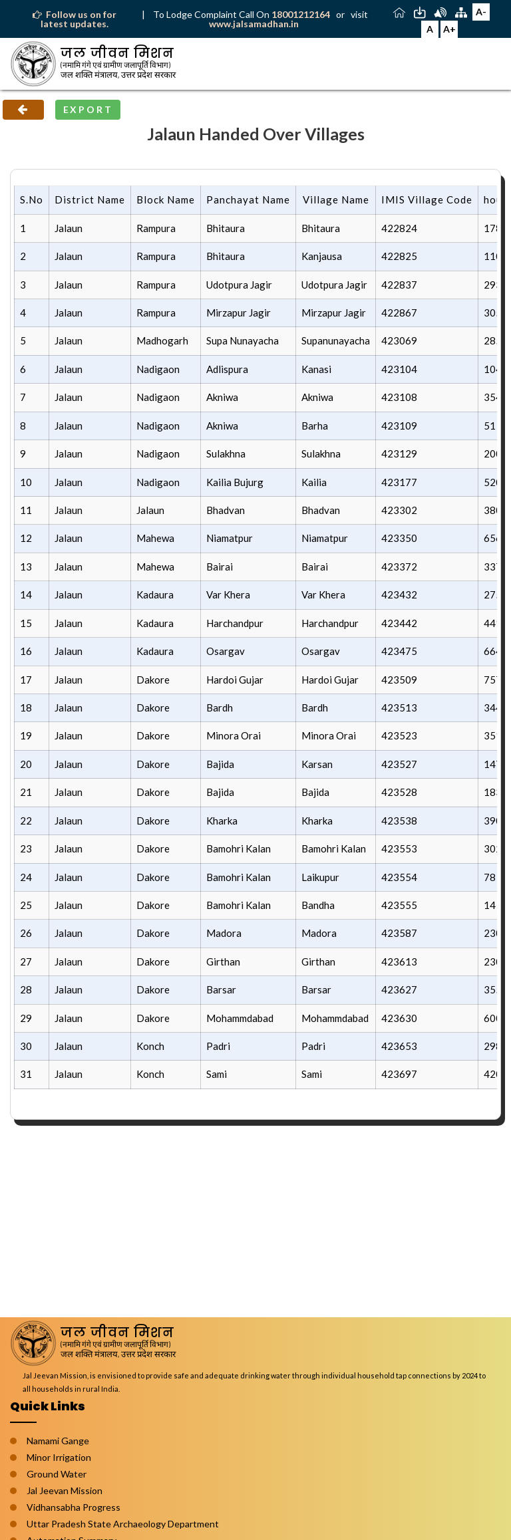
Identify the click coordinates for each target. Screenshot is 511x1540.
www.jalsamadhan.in (254, 23)
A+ (449, 29)
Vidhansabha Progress (73, 1507)
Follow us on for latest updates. (74, 19)
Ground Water (56, 1473)
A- (481, 11)
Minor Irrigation (59, 1457)
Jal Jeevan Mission (64, 1490)
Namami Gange (58, 1440)
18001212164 (301, 14)
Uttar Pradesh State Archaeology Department (123, 1523)
